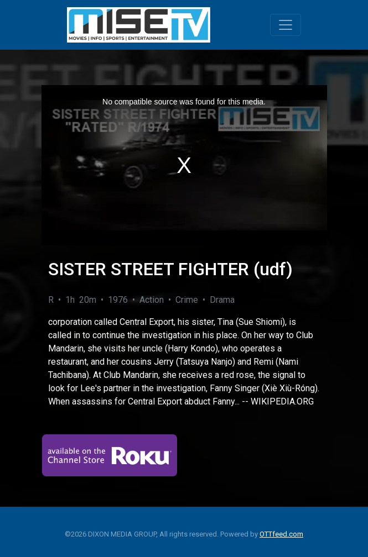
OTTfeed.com (281, 534)
